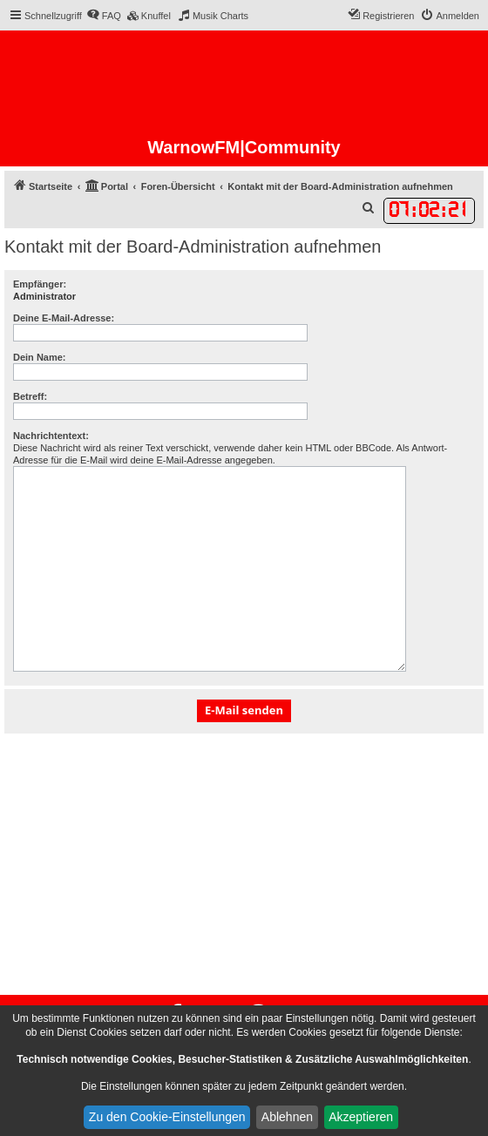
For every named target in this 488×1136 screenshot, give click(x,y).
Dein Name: (39, 357)
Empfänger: (39, 284)
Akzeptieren (361, 1117)
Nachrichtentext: (51, 435)
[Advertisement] (244, 864)
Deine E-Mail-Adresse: (63, 318)
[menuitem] (103, 15)
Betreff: (30, 396)
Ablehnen (287, 1117)
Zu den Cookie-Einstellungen (167, 1117)
